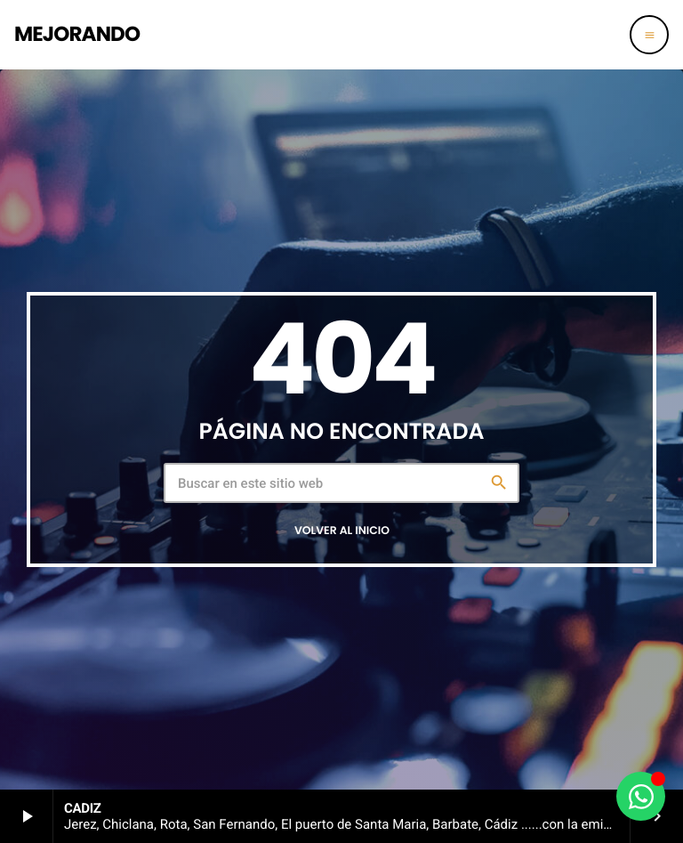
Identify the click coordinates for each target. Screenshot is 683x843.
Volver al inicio (342, 531)
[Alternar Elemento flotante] (640, 796)
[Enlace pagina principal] (77, 35)
